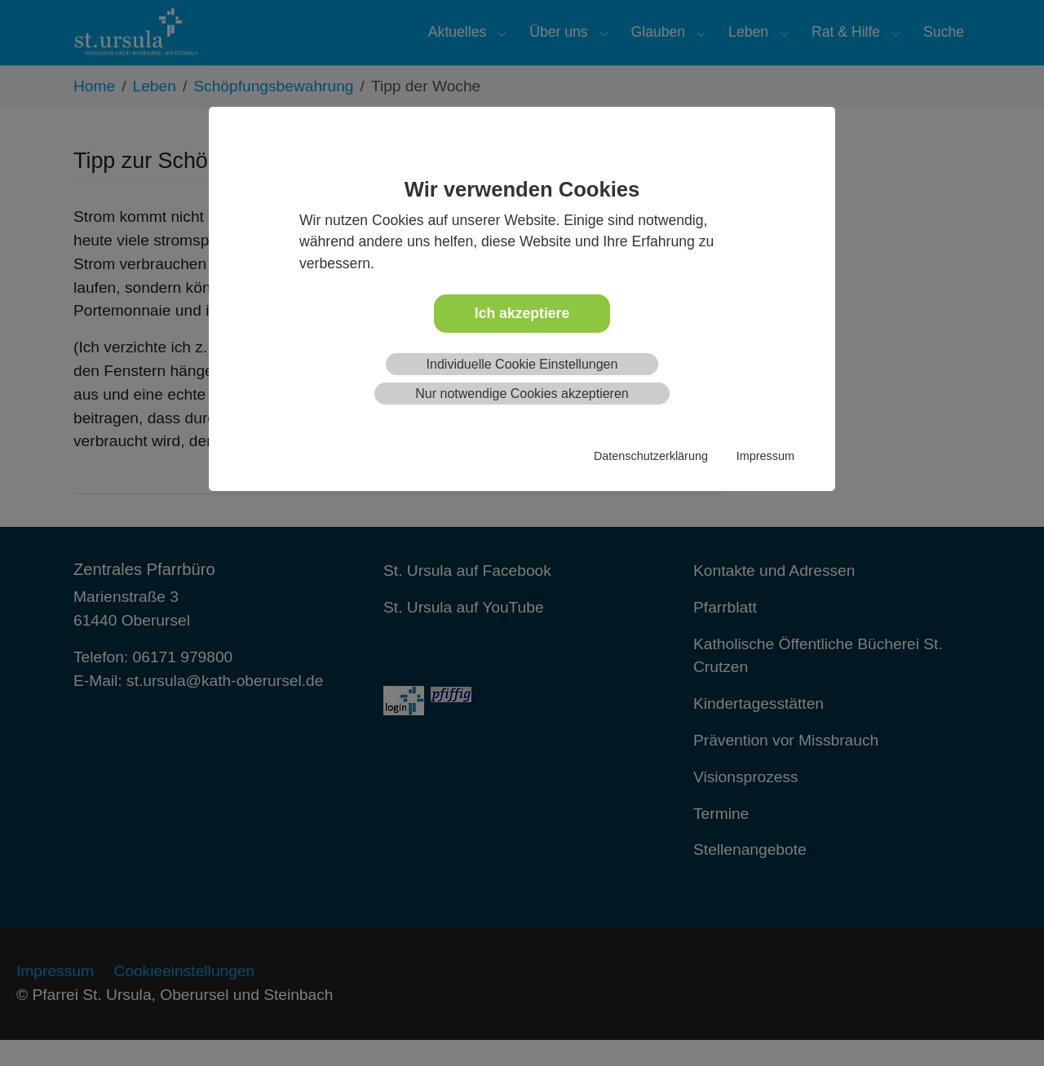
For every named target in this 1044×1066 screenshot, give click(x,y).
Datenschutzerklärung (651, 455)
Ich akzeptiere (522, 313)
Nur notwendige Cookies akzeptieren (521, 393)
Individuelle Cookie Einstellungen (522, 364)
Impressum (765, 455)
